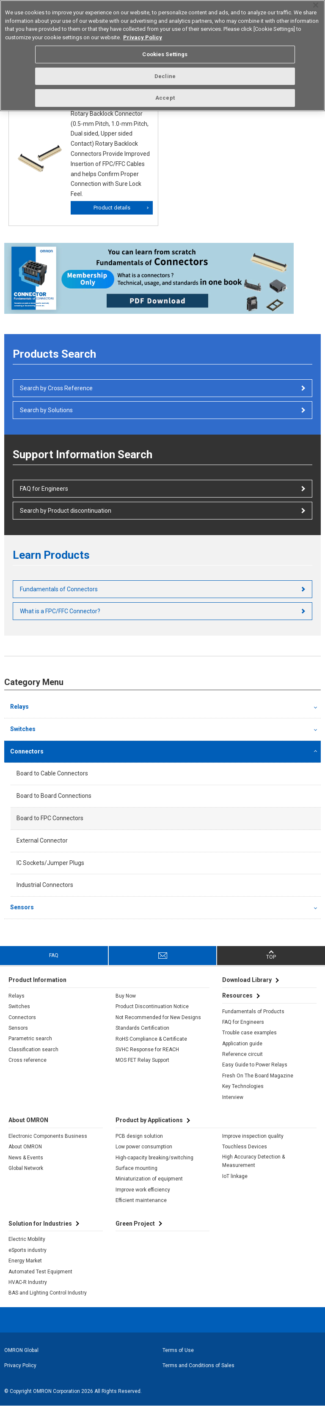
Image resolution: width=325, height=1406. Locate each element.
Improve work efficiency (143, 1190)
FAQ (53, 955)
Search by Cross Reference (56, 388)
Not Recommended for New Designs (158, 1017)
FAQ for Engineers (44, 488)
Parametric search (30, 1039)
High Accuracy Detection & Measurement (253, 1161)
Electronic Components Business (47, 1136)
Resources (237, 995)
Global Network (25, 1168)
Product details (112, 207)
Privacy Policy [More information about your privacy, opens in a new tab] (142, 37)
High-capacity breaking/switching (154, 1158)
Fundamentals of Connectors (59, 589)
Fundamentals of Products (253, 1011)
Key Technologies (243, 1086)
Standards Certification (142, 1028)
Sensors (22, 907)
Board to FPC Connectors (50, 818)
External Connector (42, 840)
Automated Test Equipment (40, 1272)
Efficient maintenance (141, 1200)
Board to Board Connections (54, 795)
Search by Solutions (46, 410)
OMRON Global (21, 1350)
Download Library (247, 979)
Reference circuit (242, 1054)
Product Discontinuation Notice (152, 1006)
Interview (232, 1097)
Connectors (27, 751)
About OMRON (25, 1147)
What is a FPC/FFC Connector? (60, 611)
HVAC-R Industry (27, 1282)
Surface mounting (136, 1168)
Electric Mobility (26, 1239)
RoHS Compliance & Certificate (151, 1039)
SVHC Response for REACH (147, 1049)
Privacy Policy (20, 1365)
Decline (165, 76)
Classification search (33, 1049)
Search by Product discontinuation (65, 510)
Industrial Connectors (45, 884)
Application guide (242, 1044)
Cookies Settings (164, 54)
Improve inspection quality (253, 1136)
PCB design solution (139, 1136)
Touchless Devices (244, 1147)
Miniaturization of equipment (149, 1179)
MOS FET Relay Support (142, 1060)
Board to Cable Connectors (52, 773)
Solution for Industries (40, 1223)
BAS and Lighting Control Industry (47, 1293)
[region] (162, 55)
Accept (165, 98)
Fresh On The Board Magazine (257, 1076)
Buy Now (126, 996)
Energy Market (25, 1261)
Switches (23, 729)
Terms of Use (178, 1350)
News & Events (25, 1158)
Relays (19, 706)
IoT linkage (235, 1176)
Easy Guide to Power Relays (254, 1065)
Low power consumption (144, 1147)
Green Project (135, 1223)
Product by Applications (149, 1120)
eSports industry (27, 1250)
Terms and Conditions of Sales (198, 1365)
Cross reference (27, 1060)
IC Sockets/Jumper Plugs (50, 862)
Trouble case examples (249, 1033)
